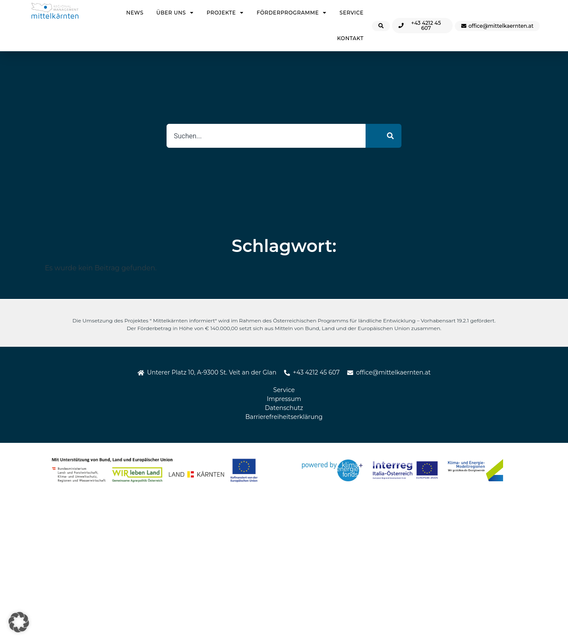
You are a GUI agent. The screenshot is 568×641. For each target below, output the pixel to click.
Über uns (175, 13)
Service (351, 12)
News (134, 12)
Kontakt (350, 38)
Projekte (225, 13)
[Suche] (383, 136)
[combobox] (266, 136)
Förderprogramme (292, 13)
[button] (19, 622)
